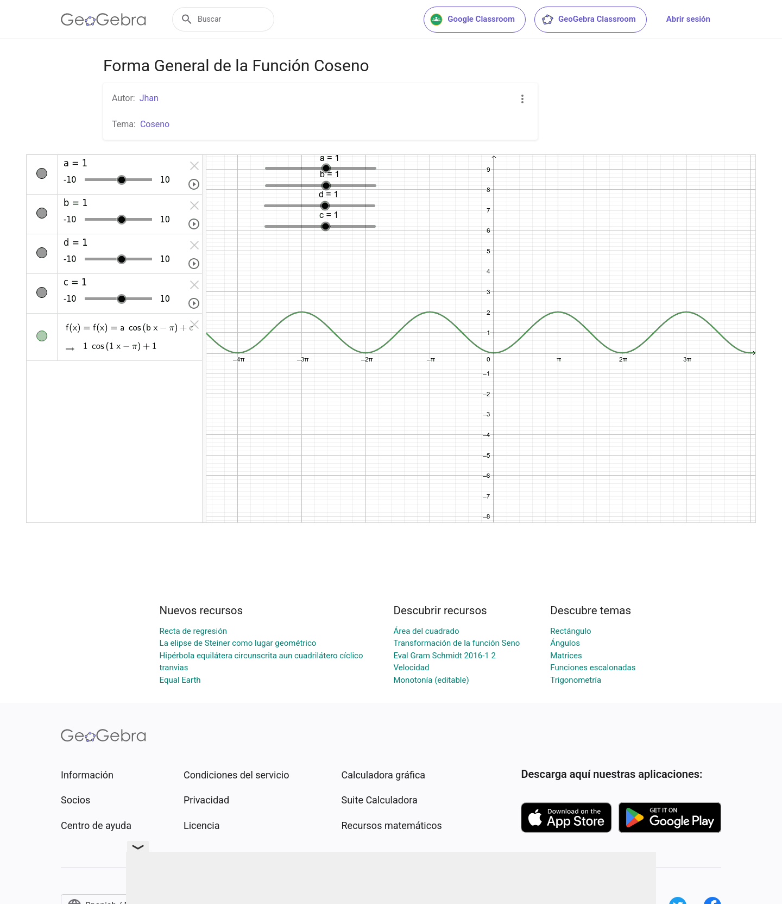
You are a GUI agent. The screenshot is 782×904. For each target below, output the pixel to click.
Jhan (149, 98)
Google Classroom (472, 19)
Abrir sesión (688, 19)
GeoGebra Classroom (588, 19)
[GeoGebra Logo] (103, 19)
